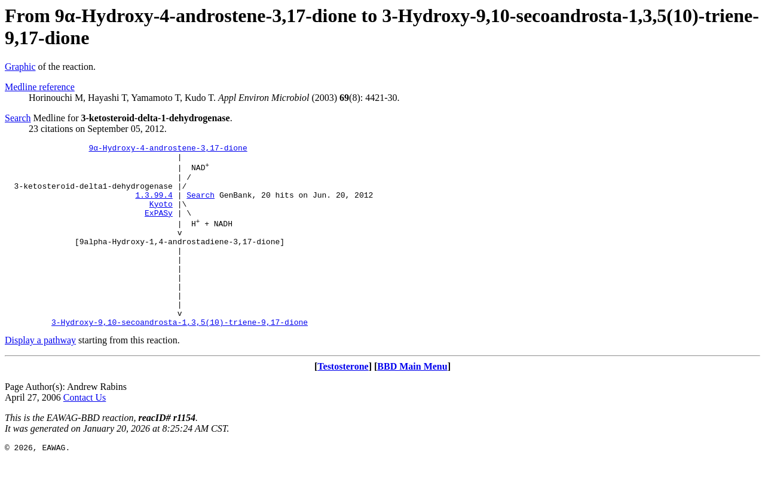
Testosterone (342, 402)
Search (18, 118)
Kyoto (161, 216)
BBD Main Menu (412, 402)
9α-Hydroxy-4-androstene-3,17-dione (167, 149)
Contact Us (84, 433)
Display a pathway (40, 376)
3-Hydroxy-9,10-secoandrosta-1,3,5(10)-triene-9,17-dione (179, 357)
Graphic (20, 67)
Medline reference (40, 87)
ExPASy (159, 227)
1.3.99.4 (153, 205)
